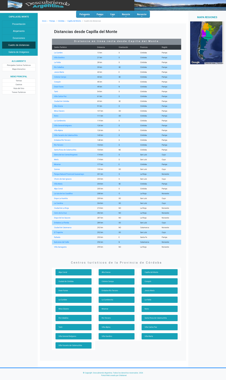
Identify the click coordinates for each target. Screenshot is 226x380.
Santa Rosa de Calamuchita (64, 150)
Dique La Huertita (60, 198)
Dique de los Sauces (62, 218)
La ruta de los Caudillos (63, 194)
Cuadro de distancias (19, 45)
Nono (56, 116)
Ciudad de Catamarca (62, 228)
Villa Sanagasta (60, 247)
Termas (19, 81)
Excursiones (19, 38)
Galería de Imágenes (18, 52)
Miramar (57, 164)
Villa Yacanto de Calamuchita (65, 135)
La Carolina (58, 203)
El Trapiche (58, 232)
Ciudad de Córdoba (61, 101)
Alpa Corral (58, 189)
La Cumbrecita (59, 121)
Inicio (44, 21)
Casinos (19, 85)
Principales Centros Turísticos (19, 65)
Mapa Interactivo (19, 69)
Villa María (58, 184)
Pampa (100, 15)
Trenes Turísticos (18, 92)
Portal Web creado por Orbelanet (113, 375)
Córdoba (60, 21)
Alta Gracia (58, 106)
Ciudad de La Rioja (61, 208)
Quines (57, 169)
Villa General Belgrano (62, 126)
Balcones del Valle (61, 242)
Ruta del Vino (19, 88)
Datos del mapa (211, 63)
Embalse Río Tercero (62, 140)
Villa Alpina (58, 130)
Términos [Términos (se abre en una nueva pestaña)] (220, 63)
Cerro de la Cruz (60, 213)
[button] (203, 49)
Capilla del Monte (73, 21)
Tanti (56, 92)
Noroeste (141, 15)
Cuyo (112, 15)
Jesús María (58, 72)
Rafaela (57, 237)
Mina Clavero (59, 111)
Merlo (56, 160)
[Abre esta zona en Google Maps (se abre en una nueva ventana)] (195, 62)
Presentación (18, 24)
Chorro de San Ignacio (62, 179)
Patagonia (85, 15)
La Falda (57, 62)
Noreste (126, 15)
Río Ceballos (59, 67)
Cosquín (57, 82)
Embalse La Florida (61, 223)
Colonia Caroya (60, 77)
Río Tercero (58, 145)
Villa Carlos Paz (60, 96)
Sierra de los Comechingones (65, 155)
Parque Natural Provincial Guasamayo (68, 174)
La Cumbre (58, 53)
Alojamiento (19, 31)
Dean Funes (58, 87)
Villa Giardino (59, 58)
